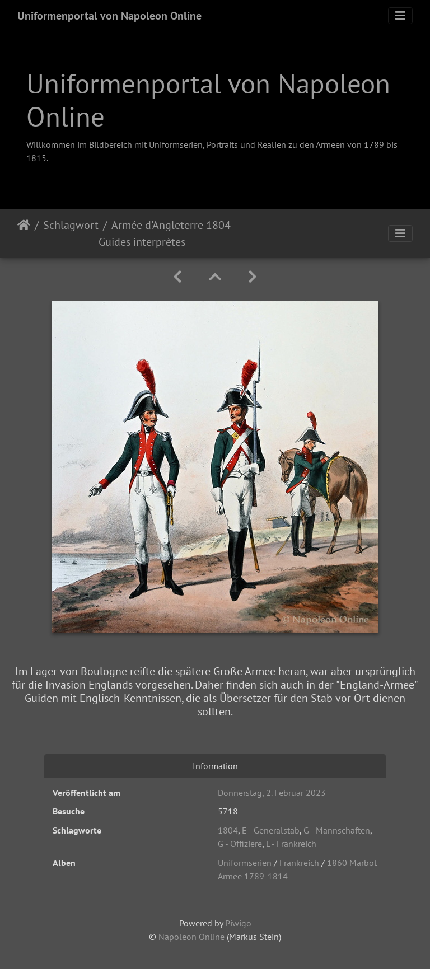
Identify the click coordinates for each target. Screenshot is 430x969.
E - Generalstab (271, 830)
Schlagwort (71, 225)
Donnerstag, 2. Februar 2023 (272, 792)
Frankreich (299, 862)
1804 (228, 830)
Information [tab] (215, 765)
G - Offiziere (240, 843)
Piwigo (238, 923)
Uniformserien (245, 862)
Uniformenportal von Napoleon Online (109, 15)
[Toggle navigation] (400, 15)
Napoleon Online (191, 936)
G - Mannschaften (336, 830)
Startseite (23, 233)
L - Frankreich (291, 843)
